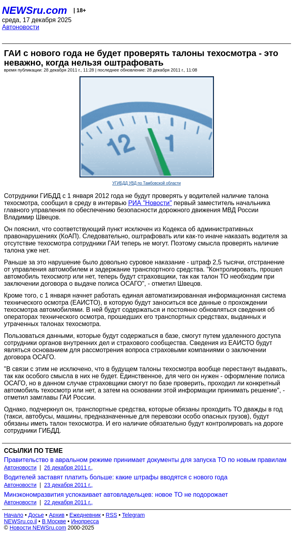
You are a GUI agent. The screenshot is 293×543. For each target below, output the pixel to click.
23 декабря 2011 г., (68, 485)
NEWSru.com (34, 10)
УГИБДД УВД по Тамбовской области (146, 183)
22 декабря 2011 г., (68, 502)
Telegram (133, 515)
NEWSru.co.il (20, 521)
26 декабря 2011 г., (68, 467)
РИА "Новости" (150, 203)
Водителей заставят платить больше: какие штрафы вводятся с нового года (115, 477)
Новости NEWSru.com (37, 527)
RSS (111, 515)
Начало (13, 515)
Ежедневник (85, 515)
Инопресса (85, 521)
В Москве (54, 521)
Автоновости (20, 27)
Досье (36, 515)
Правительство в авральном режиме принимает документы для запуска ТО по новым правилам (145, 459)
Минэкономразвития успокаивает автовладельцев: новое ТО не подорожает (116, 494)
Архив (56, 515)
